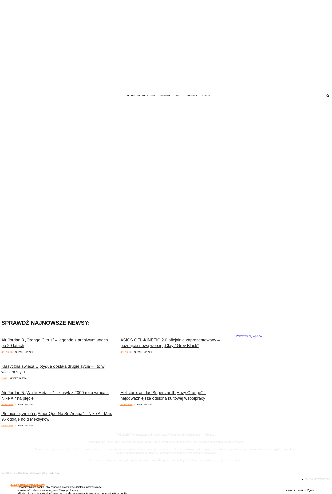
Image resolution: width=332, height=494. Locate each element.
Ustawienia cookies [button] (294, 490)
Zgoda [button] (311, 490)
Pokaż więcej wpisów (249, 336)
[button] (327, 95)
